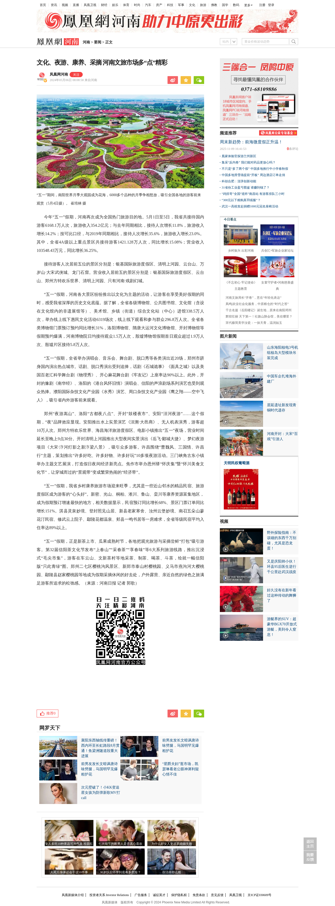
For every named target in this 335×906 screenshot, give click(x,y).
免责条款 (199, 895)
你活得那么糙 (171, 872)
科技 (170, 5)
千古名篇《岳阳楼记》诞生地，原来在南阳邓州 (259, 310)
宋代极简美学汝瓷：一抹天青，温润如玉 (254, 323)
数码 (236, 5)
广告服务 (141, 895)
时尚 (137, 5)
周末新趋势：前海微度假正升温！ (251, 142)
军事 (181, 5)
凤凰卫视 (90, 5)
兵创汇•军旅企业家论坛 (277, 250)
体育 (126, 5)
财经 (104, 5)
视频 (65, 5)
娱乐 (115, 5)
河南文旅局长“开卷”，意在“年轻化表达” (253, 297)
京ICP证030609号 (259, 895)
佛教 (214, 5)
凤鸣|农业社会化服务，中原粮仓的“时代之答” (257, 304)
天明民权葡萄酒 (236, 463)
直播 (76, 5)
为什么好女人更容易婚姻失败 (171, 844)
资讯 (54, 5)
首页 (43, 5)
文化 (192, 5)
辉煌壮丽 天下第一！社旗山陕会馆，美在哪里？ (259, 316)
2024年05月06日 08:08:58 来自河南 (73, 80)
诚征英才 (159, 895)
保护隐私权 (179, 895)
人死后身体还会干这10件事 (69, 872)
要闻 (97, 42)
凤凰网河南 (59, 74)
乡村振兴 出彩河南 (241, 250)
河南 (86, 42)
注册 (262, 5)
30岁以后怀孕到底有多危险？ (120, 872)
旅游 (203, 5)
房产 (159, 5)
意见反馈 (217, 895)
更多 (247, 5)
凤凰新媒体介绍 (73, 895)
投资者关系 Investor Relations (109, 895)
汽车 (148, 5)
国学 (225, 5)
